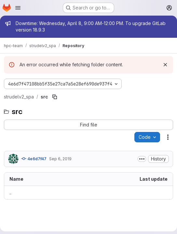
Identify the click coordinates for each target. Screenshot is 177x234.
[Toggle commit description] (142, 159)
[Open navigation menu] (18, 8)
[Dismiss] (165, 65)
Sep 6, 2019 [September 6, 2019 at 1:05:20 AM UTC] (60, 158)
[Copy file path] (54, 97)
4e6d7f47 (34, 158)
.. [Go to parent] (10, 192)
